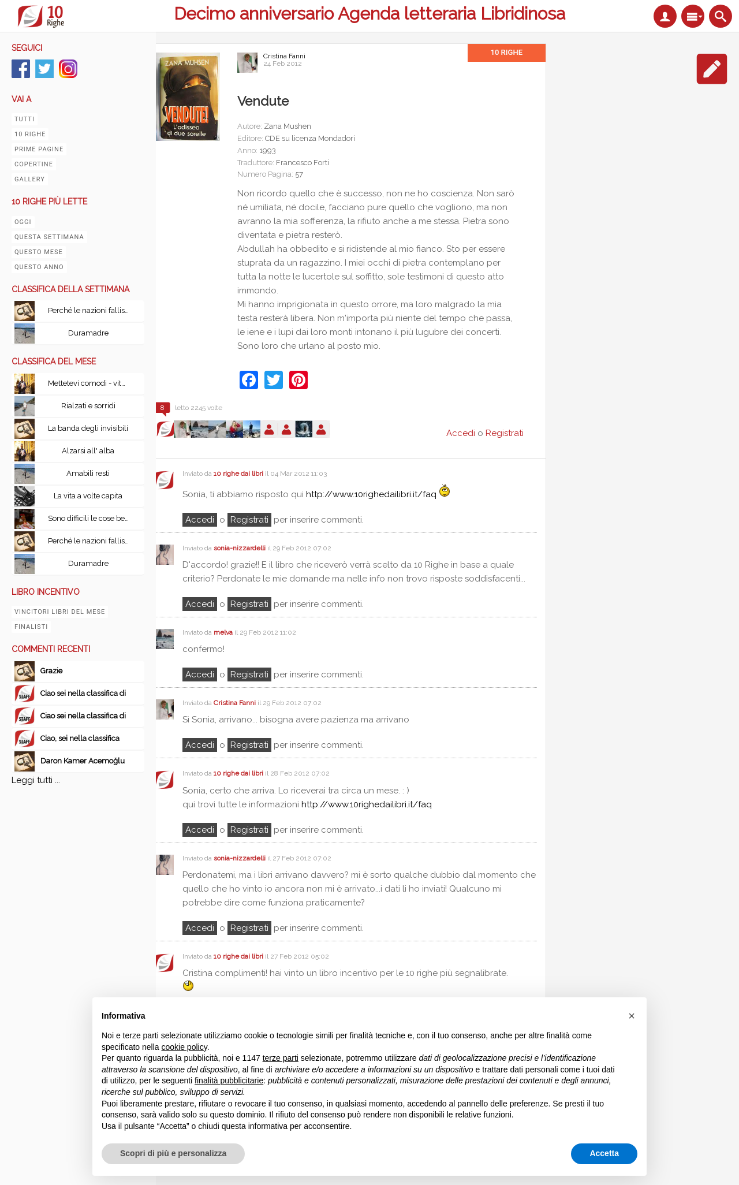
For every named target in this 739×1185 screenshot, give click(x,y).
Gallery (29, 179)
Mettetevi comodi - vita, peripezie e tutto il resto (91, 383)
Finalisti (31, 627)
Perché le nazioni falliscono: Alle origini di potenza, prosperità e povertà (91, 310)
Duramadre (88, 333)
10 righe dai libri (238, 473)
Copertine (33, 164)
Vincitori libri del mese (59, 612)
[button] (631, 1016)
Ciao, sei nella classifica (80, 738)
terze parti (280, 1058)
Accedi (199, 520)
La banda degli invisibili (88, 428)
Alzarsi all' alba (88, 450)
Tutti (24, 119)
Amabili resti (88, 473)
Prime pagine (39, 149)
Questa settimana (49, 237)
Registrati (505, 433)
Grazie (51, 670)
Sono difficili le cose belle (90, 518)
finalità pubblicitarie (229, 1080)
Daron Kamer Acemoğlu (82, 761)
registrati (249, 520)
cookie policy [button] (184, 1047)
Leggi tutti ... (36, 780)
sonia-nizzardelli (240, 548)
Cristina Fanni (284, 56)
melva (223, 632)
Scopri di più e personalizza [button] (173, 1153)
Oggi (23, 222)
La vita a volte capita (88, 495)
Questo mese (38, 252)
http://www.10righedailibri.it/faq (371, 494)
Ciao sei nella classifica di (83, 693)
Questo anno (39, 267)
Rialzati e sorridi (88, 405)
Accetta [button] (604, 1153)
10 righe (30, 134)
